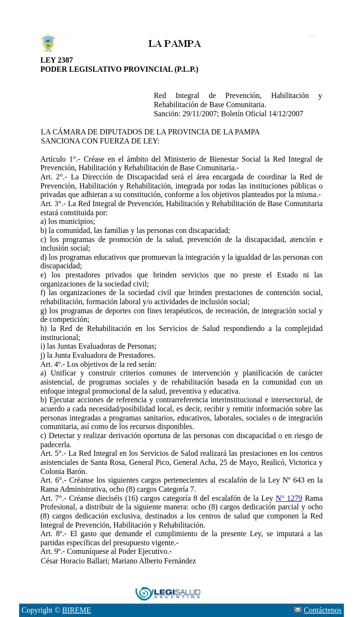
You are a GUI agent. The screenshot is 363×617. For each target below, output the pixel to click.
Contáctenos (323, 610)
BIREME (76, 610)
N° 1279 (289, 498)
